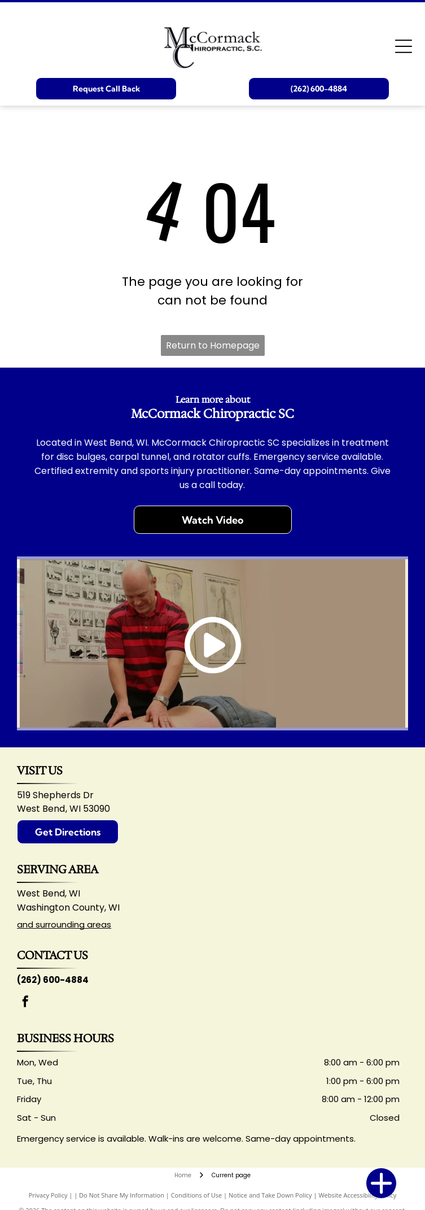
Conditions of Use (196, 1195)
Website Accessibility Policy (357, 1195)
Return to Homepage (213, 345)
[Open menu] (403, 46)
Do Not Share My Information (121, 1195)
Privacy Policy (48, 1195)
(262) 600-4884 (53, 980)
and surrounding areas (64, 924)
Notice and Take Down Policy (270, 1195)
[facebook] (25, 1003)
